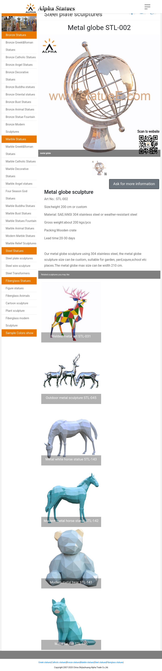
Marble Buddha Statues (20, 206)
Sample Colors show (19, 333)
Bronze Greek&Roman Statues (19, 46)
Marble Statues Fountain (21, 221)
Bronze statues (73, 662)
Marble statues (87, 662)
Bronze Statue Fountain (20, 117)
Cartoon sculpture (17, 303)
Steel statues (100, 662)
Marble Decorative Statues (17, 172)
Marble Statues (16, 139)
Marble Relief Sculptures (21, 243)
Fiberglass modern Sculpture (17, 322)
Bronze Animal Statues (20, 109)
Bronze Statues (16, 35)
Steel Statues (14, 251)
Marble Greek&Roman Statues (19, 150)
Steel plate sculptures (19, 258)
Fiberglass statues (115, 662)
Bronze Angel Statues (19, 64)
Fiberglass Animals (18, 295)
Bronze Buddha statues (20, 87)
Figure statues (15, 288)
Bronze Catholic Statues (21, 57)
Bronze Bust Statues (18, 102)
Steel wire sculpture (18, 265)
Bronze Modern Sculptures (15, 128)
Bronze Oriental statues (20, 94)
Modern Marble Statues (20, 235)
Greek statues (44, 662)
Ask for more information (134, 184)
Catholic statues (58, 662)
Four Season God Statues (16, 195)
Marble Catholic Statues (21, 161)
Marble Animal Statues (20, 228)
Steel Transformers (18, 273)
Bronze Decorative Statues (17, 76)
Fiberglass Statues (18, 281)
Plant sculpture (15, 310)
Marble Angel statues (19, 183)
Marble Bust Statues (18, 213)
